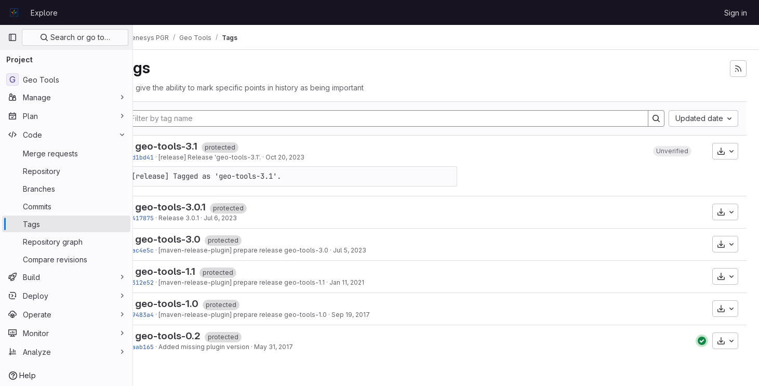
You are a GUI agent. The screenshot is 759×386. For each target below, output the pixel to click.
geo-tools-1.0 (196, 304)
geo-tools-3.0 (197, 239)
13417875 (168, 218)
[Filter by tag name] (401, 118)
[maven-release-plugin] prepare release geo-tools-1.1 (271, 282)
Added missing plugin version (233, 347)
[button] (672, 151)
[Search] (656, 118)
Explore (44, 12)
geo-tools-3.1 (195, 146)
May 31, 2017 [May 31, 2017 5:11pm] (302, 347)
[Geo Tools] (66, 79)
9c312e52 (168, 282)
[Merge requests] (66, 153)
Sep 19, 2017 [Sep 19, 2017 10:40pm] (380, 314)
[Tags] (66, 224)
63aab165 (168, 347)
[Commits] (66, 206)
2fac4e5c (168, 250)
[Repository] (66, 171)
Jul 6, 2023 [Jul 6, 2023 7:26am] (249, 218)
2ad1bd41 (168, 157)
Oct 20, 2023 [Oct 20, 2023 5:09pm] (314, 157)
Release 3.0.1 (208, 218)
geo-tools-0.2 (197, 336)
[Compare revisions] (66, 259)
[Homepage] (14, 12)
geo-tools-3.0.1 (199, 207)
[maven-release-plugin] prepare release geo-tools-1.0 (272, 314)
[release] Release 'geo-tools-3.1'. (239, 157)
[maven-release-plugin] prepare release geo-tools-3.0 (272, 250)
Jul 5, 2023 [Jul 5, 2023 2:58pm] (378, 250)
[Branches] (66, 188)
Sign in (735, 12)
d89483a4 (168, 314)
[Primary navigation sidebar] (12, 37)
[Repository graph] (66, 241)
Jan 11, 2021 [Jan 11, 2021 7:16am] (375, 282)
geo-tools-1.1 (194, 271)
